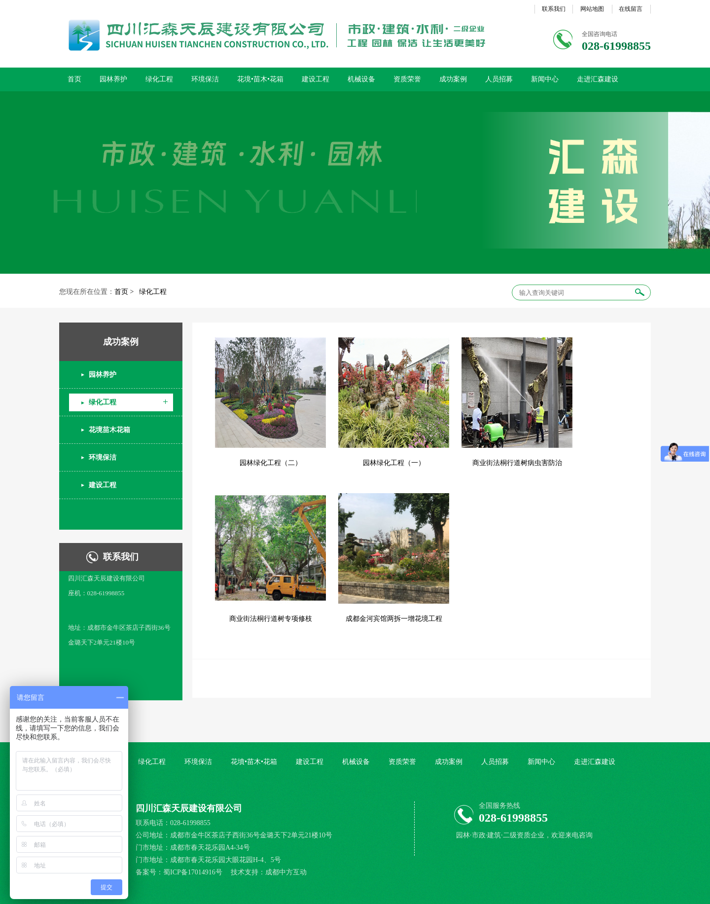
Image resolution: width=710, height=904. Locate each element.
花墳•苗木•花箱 (254, 761)
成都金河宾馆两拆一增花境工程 (394, 618)
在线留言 (630, 8)
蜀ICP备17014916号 (193, 872)
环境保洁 (205, 79)
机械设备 (361, 79)
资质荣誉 (407, 79)
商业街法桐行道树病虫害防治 (517, 463)
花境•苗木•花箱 (260, 79)
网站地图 (592, 8)
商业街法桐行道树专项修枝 (270, 618)
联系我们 (554, 8)
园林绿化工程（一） (394, 463)
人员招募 (499, 79)
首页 (74, 79)
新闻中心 (545, 79)
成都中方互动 (286, 872)
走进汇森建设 (597, 79)
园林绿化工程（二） (271, 463)
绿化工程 (159, 79)
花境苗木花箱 (109, 430)
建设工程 (315, 79)
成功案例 (453, 79)
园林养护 (113, 79)
